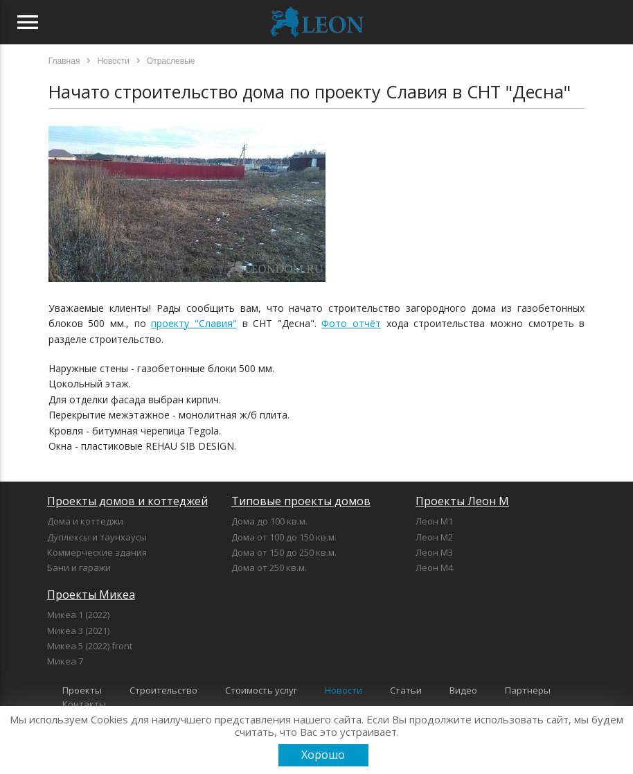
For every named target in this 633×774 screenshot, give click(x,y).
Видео (463, 690)
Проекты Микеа (91, 594)
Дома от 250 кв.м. (269, 567)
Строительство (163, 690)
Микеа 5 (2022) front (89, 646)
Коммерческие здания (97, 552)
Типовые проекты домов (301, 501)
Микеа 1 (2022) (78, 614)
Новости (343, 690)
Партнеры (528, 690)
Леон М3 (434, 552)
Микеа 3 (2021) (78, 630)
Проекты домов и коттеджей (127, 501)
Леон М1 (434, 521)
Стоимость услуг (261, 690)
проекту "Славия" (194, 323)
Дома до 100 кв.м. (269, 521)
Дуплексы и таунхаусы (97, 537)
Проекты (82, 690)
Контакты (84, 704)
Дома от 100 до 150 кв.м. (284, 537)
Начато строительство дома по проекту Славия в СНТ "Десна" (309, 91)
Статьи (406, 690)
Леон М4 (434, 567)
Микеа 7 (65, 661)
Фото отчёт (351, 323)
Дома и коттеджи (85, 521)
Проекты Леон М (462, 501)
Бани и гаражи (79, 567)
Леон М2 (434, 537)
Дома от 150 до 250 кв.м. (284, 552)
